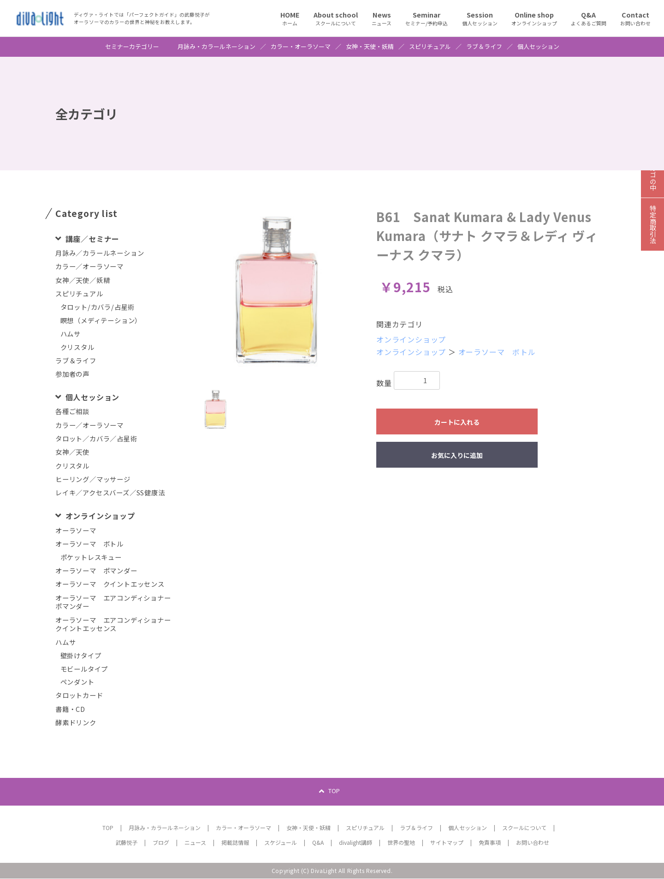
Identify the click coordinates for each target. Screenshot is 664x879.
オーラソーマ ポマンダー (96, 570)
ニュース (195, 843)
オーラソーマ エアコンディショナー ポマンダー (116, 602)
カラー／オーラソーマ (89, 266)
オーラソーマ (75, 530)
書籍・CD (70, 709)
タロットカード (79, 695)
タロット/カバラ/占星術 (97, 307)
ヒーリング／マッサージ (92, 479)
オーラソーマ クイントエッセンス (110, 584)
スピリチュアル (430, 46)
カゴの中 (652, 187)
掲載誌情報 (235, 843)
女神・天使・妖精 (370, 46)
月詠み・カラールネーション (216, 46)
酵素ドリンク (75, 722)
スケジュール (280, 843)
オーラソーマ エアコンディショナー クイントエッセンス (116, 624)
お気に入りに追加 (457, 455)
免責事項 (490, 843)
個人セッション (538, 46)
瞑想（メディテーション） (101, 320)
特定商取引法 (652, 238)
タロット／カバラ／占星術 (96, 438)
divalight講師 (355, 843)
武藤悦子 (126, 843)
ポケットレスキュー (91, 557)
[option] (277, 290)
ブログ (161, 843)
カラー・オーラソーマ (301, 46)
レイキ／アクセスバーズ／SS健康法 (110, 492)
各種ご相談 (72, 411)
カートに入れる (457, 422)
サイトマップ (446, 843)
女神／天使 (72, 452)
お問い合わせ (532, 843)
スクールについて (524, 828)
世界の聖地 (401, 843)
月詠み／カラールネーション (99, 253)
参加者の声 (72, 374)
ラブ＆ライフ (484, 46)
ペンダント (77, 682)
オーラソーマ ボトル (89, 544)
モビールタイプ (84, 669)
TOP (334, 791)
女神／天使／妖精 (82, 280)
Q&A (318, 843)
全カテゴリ (86, 113)
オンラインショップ (99, 515)
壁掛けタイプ (80, 655)
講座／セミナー (91, 238)
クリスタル (77, 347)
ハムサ (70, 334)
